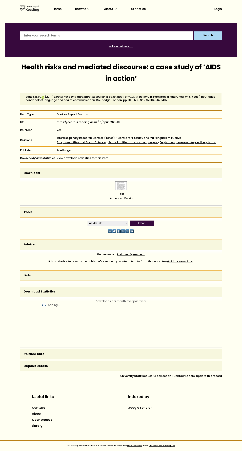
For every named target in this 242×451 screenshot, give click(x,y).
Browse (83, 9)
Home (57, 9)
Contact (38, 407)
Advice (29, 244)
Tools (28, 212)
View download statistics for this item (82, 158)
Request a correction (156, 376)
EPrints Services (134, 445)
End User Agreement (131, 254)
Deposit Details (36, 366)
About (111, 9)
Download (32, 173)
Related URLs (34, 354)
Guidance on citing (180, 262)
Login (218, 9)
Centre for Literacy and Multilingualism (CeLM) (149, 138)
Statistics (138, 9)
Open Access (42, 420)
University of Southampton (162, 445)
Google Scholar (140, 407)
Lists (27, 275)
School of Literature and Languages (133, 142)
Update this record (209, 376)
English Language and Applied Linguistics (188, 142)
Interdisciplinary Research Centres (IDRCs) (86, 138)
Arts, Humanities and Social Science (81, 142)
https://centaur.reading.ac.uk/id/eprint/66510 (88, 122)
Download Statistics (39, 291)
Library (37, 426)
